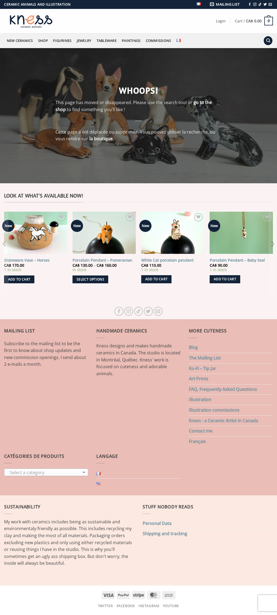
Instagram (148, 606)
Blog (193, 347)
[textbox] (45, 472)
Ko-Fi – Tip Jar (202, 368)
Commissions (158, 40)
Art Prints (198, 379)
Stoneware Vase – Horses (27, 260)
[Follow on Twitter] (265, 4)
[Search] (268, 40)
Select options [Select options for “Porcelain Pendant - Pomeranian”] (90, 279)
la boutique (101, 139)
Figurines (62, 40)
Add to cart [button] (19, 279)
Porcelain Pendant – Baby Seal (237, 260)
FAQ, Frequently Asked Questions (223, 389)
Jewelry (84, 40)
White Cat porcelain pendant (167, 260)
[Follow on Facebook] (249, 4)
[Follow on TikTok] (260, 4)
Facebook (126, 606)
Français (197, 441)
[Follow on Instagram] (254, 4)
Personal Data (157, 523)
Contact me (200, 431)
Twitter (105, 606)
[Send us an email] (270, 4)
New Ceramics (20, 40)
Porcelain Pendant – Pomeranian (102, 260)
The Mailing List (205, 358)
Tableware (107, 40)
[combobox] (46, 472)
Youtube (171, 606)
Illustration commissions (214, 410)
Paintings (131, 40)
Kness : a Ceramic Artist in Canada (223, 421)
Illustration (200, 400)
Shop (43, 40)
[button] (225, 4)
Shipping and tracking (165, 534)
